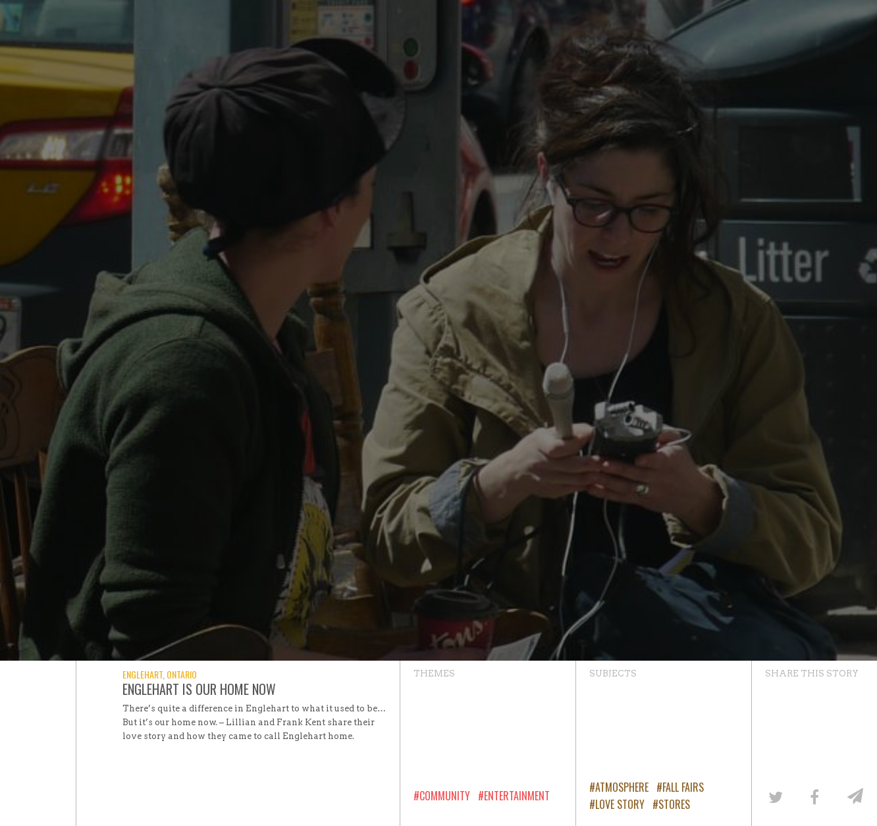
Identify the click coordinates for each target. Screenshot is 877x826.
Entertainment (517, 796)
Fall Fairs (683, 787)
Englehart (142, 674)
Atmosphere (622, 787)
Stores (674, 804)
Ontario (182, 674)
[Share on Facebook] (814, 796)
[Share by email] (854, 796)
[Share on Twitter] (775, 796)
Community (444, 796)
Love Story (620, 804)
